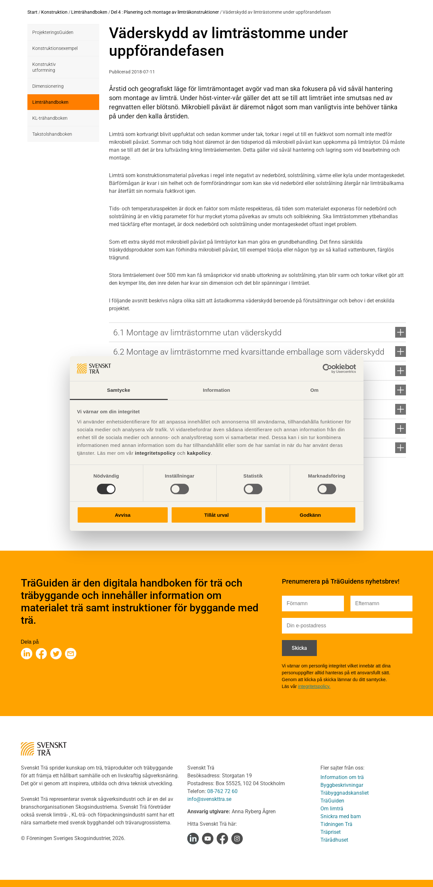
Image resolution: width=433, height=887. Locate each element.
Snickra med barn (340, 816)
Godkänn (310, 515)
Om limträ (331, 808)
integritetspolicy (154, 453)
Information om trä (342, 777)
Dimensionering (48, 86)
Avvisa (123, 515)
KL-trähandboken (50, 118)
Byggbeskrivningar (341, 785)
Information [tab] (216, 390)
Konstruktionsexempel (55, 48)
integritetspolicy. (314, 686)
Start (32, 12)
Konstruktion (54, 12)
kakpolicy (199, 453)
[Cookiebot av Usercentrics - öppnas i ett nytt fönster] (327, 369)
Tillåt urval (216, 515)
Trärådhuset (334, 840)
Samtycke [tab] (118, 390)
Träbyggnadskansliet (344, 793)
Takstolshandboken (52, 134)
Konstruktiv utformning (44, 67)
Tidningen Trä (336, 824)
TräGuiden (332, 801)
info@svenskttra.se (209, 799)
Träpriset (330, 832)
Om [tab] (314, 390)
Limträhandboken (89, 12)
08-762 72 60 (222, 791)
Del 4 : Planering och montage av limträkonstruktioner (165, 12)
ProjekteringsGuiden (52, 32)
